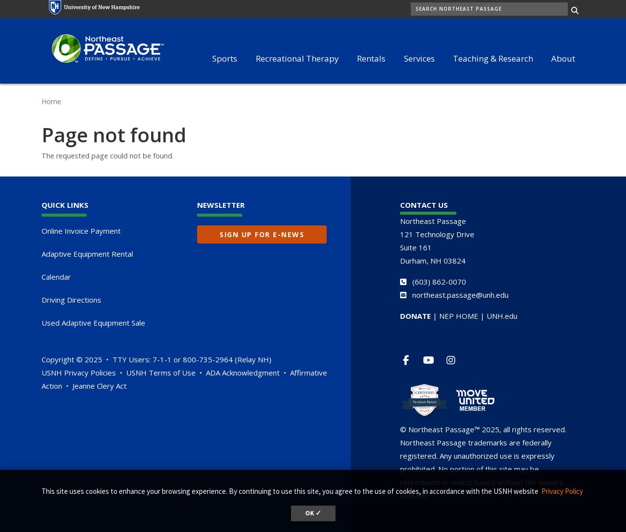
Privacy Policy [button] (562, 491)
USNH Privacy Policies (79, 372)
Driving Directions (71, 300)
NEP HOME (458, 316)
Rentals (371, 58)
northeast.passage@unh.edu (460, 295)
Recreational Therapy (297, 58)
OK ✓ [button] (313, 513)
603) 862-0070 (440, 282)
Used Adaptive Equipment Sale (93, 323)
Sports (224, 58)
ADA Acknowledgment (243, 372)
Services (419, 58)
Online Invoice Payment (81, 231)
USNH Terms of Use (161, 372)
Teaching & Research (493, 58)
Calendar (56, 277)
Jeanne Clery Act (99, 386)
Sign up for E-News (262, 234)
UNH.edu (502, 316)
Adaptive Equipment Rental (87, 254)
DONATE (415, 316)
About (563, 58)
